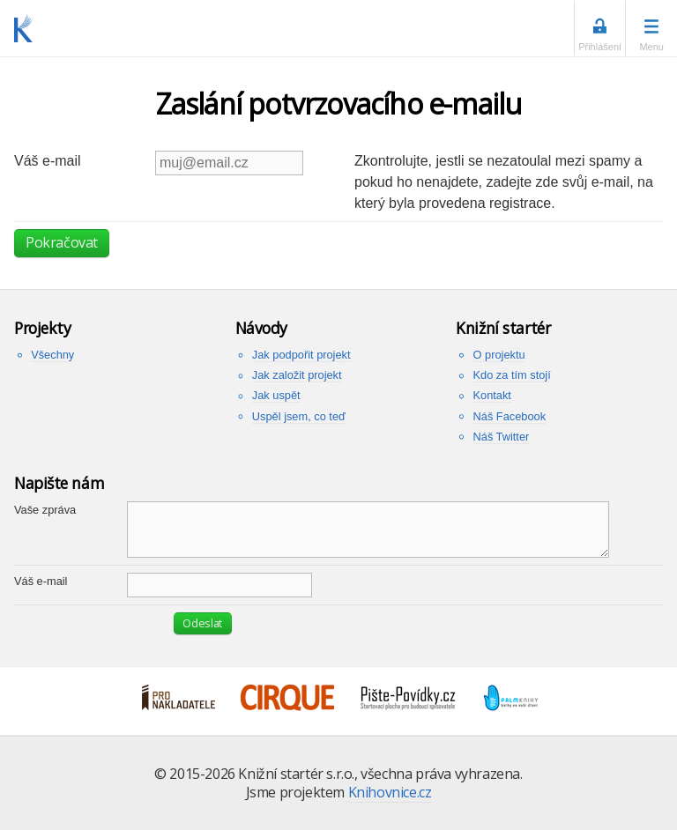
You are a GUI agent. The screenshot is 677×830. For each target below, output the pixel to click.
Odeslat (202, 623)
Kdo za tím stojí (512, 375)
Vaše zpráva (45, 509)
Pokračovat (62, 242)
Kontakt (492, 395)
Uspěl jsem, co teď (299, 416)
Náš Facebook (510, 416)
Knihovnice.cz (390, 792)
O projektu (499, 354)
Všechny (52, 354)
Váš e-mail (47, 160)
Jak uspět (276, 395)
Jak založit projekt (297, 375)
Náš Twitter (501, 436)
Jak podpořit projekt (301, 354)
